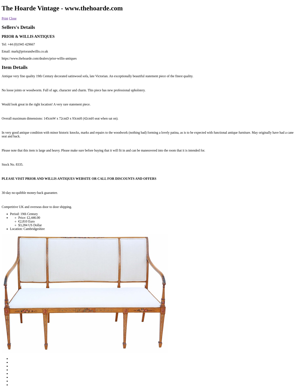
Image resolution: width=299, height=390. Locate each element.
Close (12, 18)
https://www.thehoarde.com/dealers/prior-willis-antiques (39, 58)
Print (5, 18)
